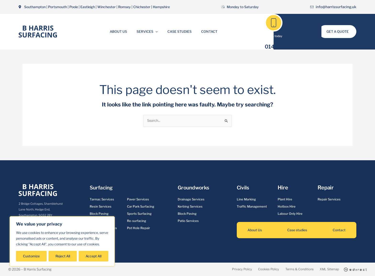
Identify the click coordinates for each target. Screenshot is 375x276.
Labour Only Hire (290, 214)
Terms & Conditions (288, 269)
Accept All (93, 256)
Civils (243, 188)
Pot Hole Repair (138, 228)
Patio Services (188, 221)
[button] (157, 32)
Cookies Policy (252, 269)
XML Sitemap (324, 269)
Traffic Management (252, 207)
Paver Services (138, 200)
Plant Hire (285, 200)
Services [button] (148, 32)
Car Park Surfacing (140, 207)
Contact (205, 31)
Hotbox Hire (287, 207)
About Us (122, 31)
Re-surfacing (136, 221)
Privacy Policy (219, 269)
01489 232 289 (284, 47)
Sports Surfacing (139, 214)
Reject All (62, 256)
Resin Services (100, 207)
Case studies (297, 230)
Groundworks (194, 188)
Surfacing (102, 188)
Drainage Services (191, 200)
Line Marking (246, 200)
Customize (31, 256)
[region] (62, 241)
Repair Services (329, 200)
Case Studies (178, 31)
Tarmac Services (102, 200)
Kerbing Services (190, 207)
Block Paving (99, 214)
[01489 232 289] (273, 23)
